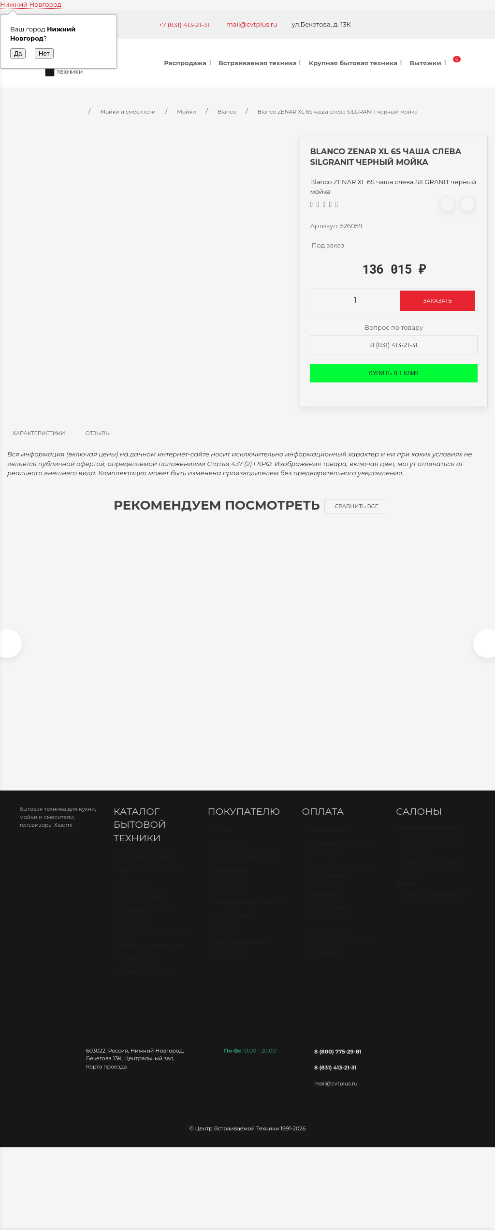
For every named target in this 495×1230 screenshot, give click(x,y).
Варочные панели (148, 879)
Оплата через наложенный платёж (340, 944)
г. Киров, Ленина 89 (433, 904)
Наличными (326, 839)
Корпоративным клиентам (240, 956)
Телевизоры (138, 968)
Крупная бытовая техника (357, 63)
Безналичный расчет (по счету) (341, 857)
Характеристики (39, 433)
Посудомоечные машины (145, 923)
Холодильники (142, 905)
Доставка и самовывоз (231, 884)
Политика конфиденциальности (249, 906)
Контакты (228, 852)
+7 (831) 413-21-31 (184, 25)
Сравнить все (357, 506)
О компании (233, 924)
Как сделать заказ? (243, 866)
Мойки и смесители (151, 955)
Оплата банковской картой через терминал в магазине (338, 889)
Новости (226, 938)
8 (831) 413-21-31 (394, 345)
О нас (222, 839)
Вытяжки (428, 63)
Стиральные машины (153, 941)
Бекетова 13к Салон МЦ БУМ (432, 853)
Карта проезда (106, 1071)
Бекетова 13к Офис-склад (432, 876)
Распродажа (189, 63)
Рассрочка (323, 962)
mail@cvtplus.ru (251, 24)
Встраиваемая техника (261, 63)
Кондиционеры (143, 981)
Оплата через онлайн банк (328, 921)
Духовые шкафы (144, 865)
